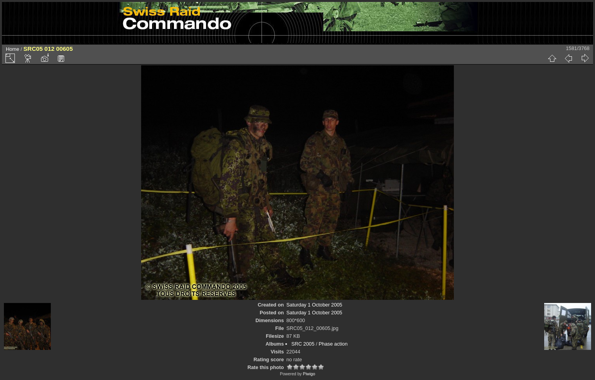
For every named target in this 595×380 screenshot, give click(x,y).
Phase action (333, 344)
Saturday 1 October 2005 (314, 305)
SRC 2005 (302, 344)
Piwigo (309, 373)
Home (12, 49)
